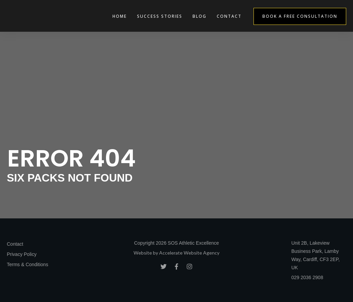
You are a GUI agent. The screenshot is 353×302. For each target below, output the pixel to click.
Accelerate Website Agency (189, 253)
